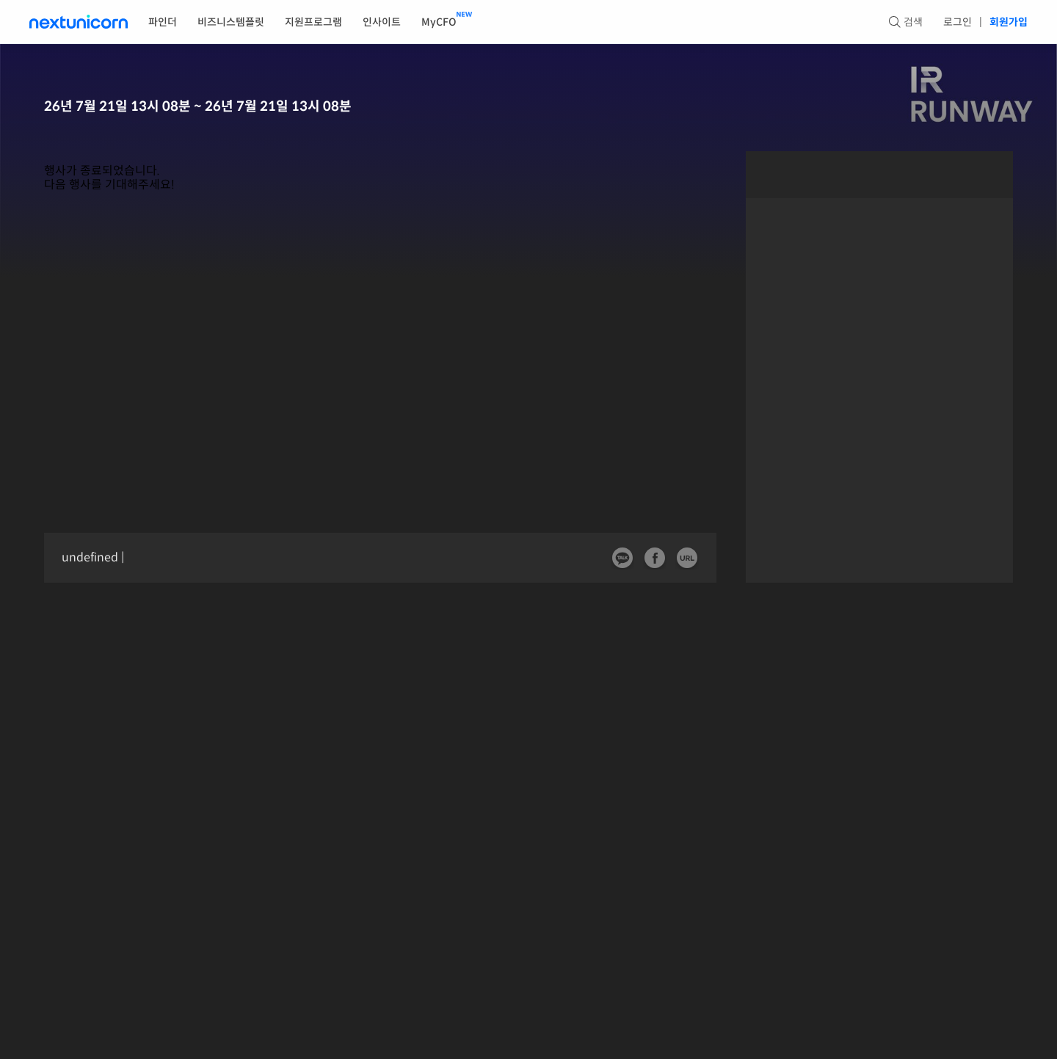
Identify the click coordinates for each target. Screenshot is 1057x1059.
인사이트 (382, 22)
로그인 (957, 22)
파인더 (162, 22)
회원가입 (1008, 22)
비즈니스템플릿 (230, 22)
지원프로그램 (313, 22)
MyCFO (439, 22)
